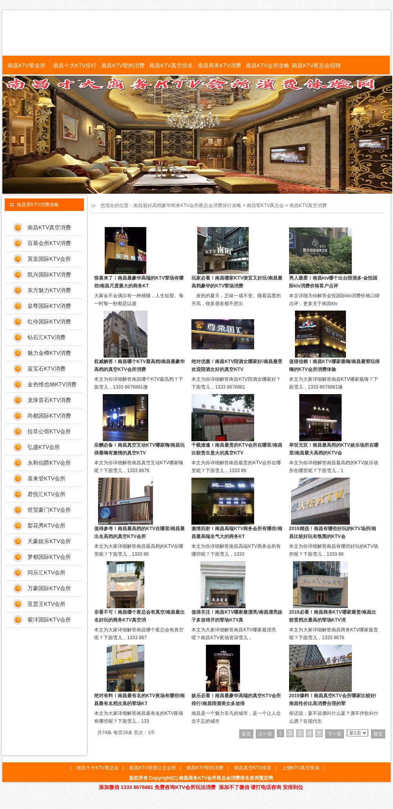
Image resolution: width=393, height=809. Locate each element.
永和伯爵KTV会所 (49, 463)
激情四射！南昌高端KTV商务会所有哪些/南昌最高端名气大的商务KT (236, 532)
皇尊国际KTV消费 (49, 306)
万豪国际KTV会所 (49, 588)
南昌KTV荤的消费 (123, 65)
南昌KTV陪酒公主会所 (152, 768)
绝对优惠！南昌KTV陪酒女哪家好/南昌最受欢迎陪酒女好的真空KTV (236, 365)
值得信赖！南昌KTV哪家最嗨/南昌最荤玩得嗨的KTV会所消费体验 (334, 365)
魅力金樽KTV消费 (49, 353)
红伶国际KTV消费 (49, 321)
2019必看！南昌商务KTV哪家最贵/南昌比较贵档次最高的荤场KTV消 (332, 616)
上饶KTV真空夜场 (300, 768)
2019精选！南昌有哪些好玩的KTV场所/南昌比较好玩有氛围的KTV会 (332, 532)
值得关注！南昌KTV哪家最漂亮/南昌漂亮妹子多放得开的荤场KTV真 (236, 616)
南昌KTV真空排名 (171, 65)
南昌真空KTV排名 (252, 768)
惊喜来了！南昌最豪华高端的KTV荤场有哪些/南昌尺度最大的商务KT (139, 282)
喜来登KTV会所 (46, 478)
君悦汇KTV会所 (46, 494)
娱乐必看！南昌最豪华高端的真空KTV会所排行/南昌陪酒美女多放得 (236, 699)
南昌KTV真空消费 (308, 205)
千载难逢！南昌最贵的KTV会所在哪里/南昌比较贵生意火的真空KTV (236, 449)
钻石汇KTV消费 (46, 337)
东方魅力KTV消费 (49, 290)
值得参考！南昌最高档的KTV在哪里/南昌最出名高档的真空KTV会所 (139, 532)
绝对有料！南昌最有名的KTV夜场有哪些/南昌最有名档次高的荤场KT (139, 699)
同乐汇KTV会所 (46, 572)
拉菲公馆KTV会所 (49, 431)
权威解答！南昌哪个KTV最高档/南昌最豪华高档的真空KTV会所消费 (139, 365)
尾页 (378, 734)
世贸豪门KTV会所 (49, 510)
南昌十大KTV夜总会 (97, 768)
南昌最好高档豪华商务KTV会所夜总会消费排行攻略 (187, 205)
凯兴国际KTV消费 (49, 274)
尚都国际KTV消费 (49, 416)
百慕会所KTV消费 (49, 243)
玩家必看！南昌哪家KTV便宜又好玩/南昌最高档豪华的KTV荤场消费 (236, 282)
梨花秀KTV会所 (46, 525)
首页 (246, 734)
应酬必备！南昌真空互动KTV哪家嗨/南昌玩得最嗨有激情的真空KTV (139, 449)
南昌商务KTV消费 (219, 65)
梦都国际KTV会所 (49, 557)
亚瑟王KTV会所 (46, 604)
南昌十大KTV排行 (74, 65)
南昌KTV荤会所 (26, 65)
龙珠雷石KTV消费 (49, 400)
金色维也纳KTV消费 (51, 384)
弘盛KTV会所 (43, 447)
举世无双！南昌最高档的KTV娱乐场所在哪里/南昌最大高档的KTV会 (333, 449)
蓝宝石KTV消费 (46, 368)
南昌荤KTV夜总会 (265, 205)
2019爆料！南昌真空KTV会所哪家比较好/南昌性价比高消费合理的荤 (332, 699)
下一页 (335, 734)
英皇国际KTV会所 (49, 259)
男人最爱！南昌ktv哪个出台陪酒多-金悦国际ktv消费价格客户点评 (333, 282)
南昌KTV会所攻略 (267, 65)
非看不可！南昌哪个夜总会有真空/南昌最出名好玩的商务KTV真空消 (139, 616)
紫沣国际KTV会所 (49, 619)
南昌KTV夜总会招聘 (316, 65)
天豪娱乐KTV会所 (49, 541)
